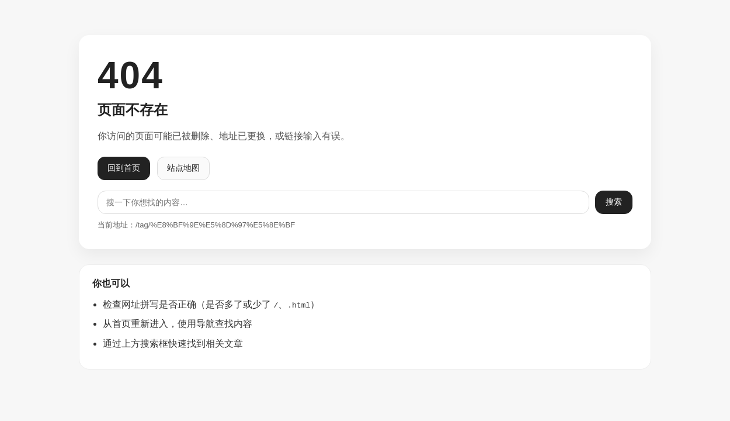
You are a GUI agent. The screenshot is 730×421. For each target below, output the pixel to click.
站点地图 (183, 167)
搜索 (614, 201)
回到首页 (123, 167)
